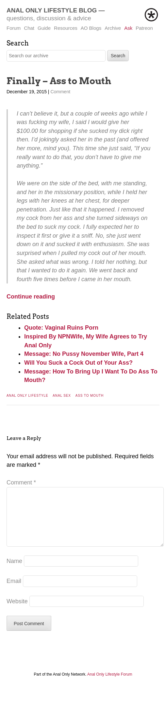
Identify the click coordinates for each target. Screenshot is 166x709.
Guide (44, 28)
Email (14, 591)
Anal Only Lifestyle (27, 395)
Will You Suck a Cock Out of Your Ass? (78, 362)
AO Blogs (91, 28)
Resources (65, 28)
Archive (113, 28)
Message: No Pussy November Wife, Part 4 (83, 354)
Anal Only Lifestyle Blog (52, 10)
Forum (14, 28)
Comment (60, 91)
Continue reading (31, 296)
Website (17, 612)
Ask (128, 28)
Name (14, 571)
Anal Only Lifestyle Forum (109, 684)
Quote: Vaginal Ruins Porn (61, 327)
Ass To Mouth (89, 395)
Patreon (144, 28)
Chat (29, 28)
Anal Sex (62, 395)
